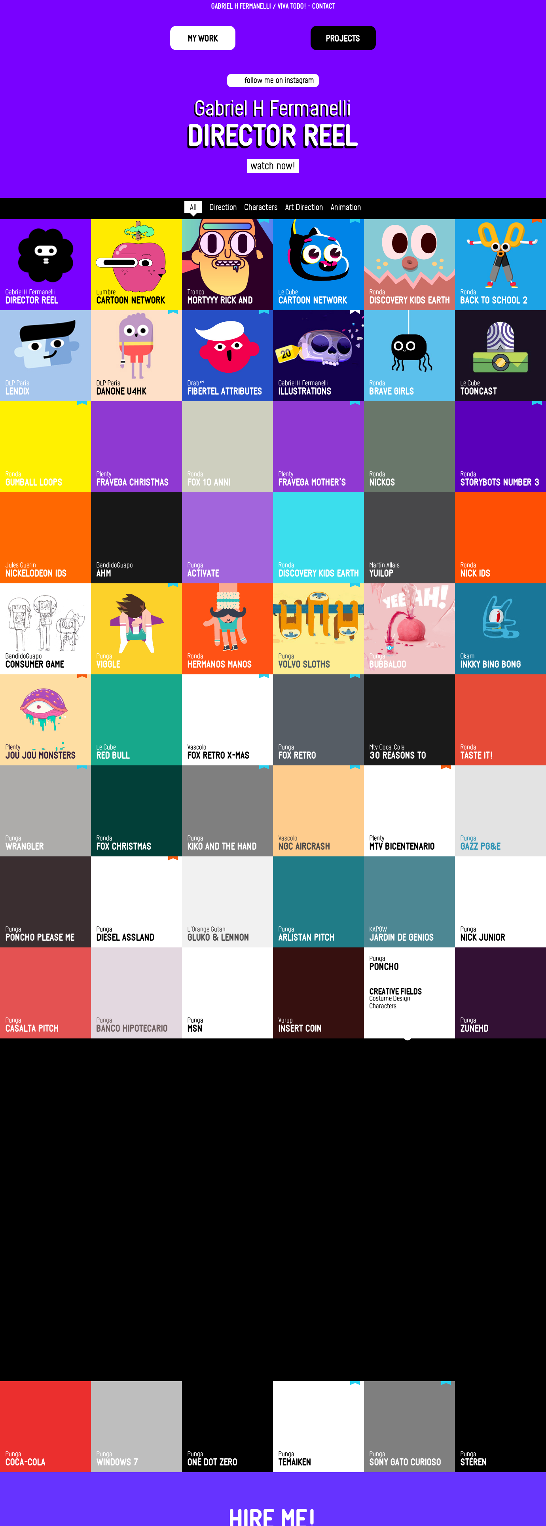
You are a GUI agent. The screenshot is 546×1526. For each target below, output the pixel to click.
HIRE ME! (273, 1453)
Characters (261, 207)
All (193, 207)
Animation (346, 207)
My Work (203, 38)
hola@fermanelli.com (273, 1474)
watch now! (273, 165)
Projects (343, 38)
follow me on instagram (279, 80)
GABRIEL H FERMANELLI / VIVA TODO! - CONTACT (273, 5)
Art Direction (304, 207)
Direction (223, 207)
